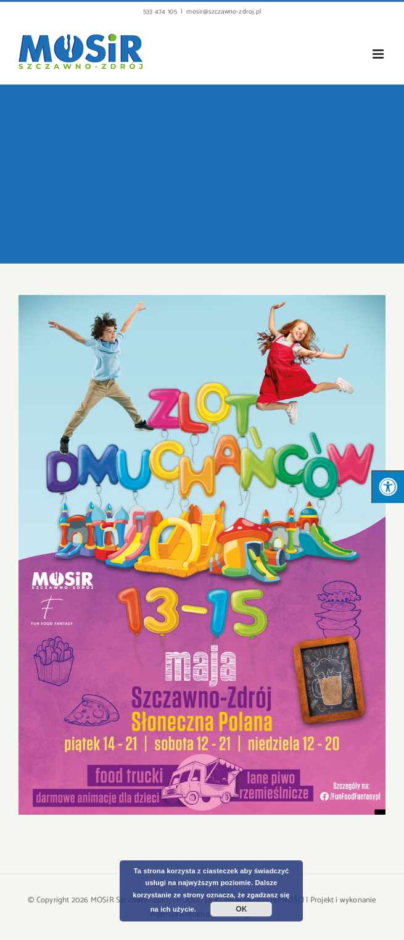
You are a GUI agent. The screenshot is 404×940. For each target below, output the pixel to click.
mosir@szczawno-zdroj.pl (223, 11)
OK (241, 909)
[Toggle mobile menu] (379, 54)
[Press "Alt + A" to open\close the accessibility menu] (387, 486)
